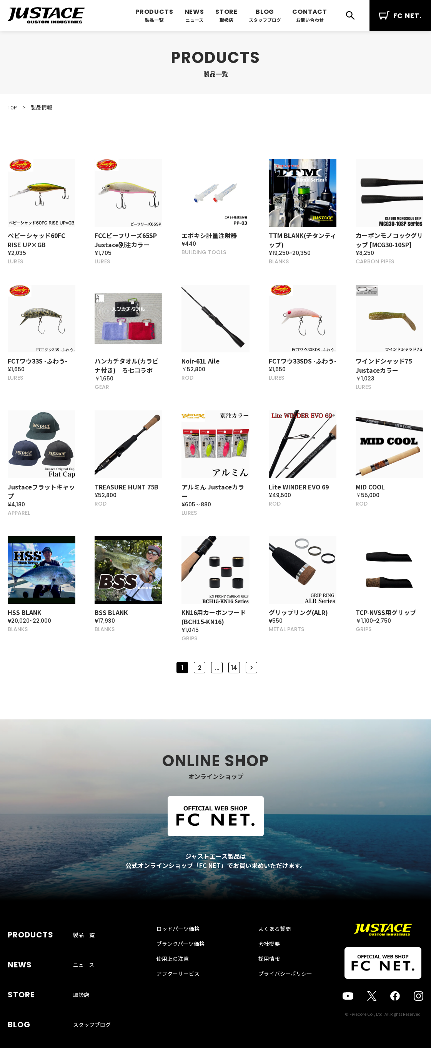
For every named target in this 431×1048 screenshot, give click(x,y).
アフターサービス (185, 994)
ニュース (194, 20)
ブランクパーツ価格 (188, 964)
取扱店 (226, 20)
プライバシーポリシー (278, 994)
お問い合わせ (310, 20)
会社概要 (261, 964)
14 (234, 672)
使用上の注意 (180, 979)
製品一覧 (154, 20)
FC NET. (400, 15)
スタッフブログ (265, 20)
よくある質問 (267, 949)
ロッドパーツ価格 (185, 949)
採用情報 (261, 979)
